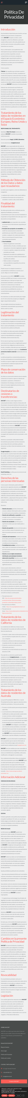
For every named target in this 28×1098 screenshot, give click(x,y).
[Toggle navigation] (26, 2)
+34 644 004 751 (7, 1072)
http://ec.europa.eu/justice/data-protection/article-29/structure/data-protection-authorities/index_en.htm (12, 600)
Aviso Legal (4, 1050)
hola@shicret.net (22, 745)
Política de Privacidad (6, 1054)
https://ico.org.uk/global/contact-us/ (15, 606)
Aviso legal (10, 1096)
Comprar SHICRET (14, 1081)
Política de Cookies (6, 1058)
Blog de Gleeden (5, 1047)
